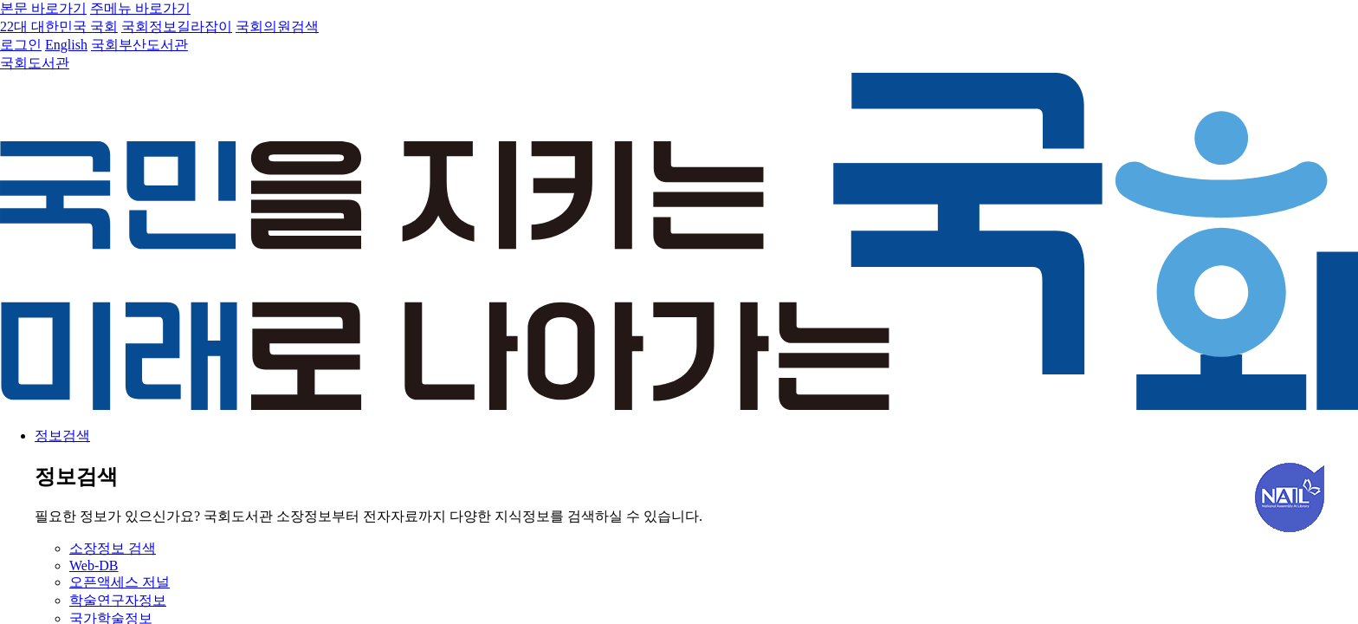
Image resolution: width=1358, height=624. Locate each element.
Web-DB (93, 565)
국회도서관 (34, 62)
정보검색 (62, 435)
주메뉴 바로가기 (140, 8)
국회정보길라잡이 (176, 26)
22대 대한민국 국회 (59, 26)
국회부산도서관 (139, 44)
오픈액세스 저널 (119, 582)
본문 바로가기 (43, 8)
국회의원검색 (277, 26)
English (66, 44)
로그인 (21, 44)
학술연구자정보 (117, 600)
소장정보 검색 (112, 548)
